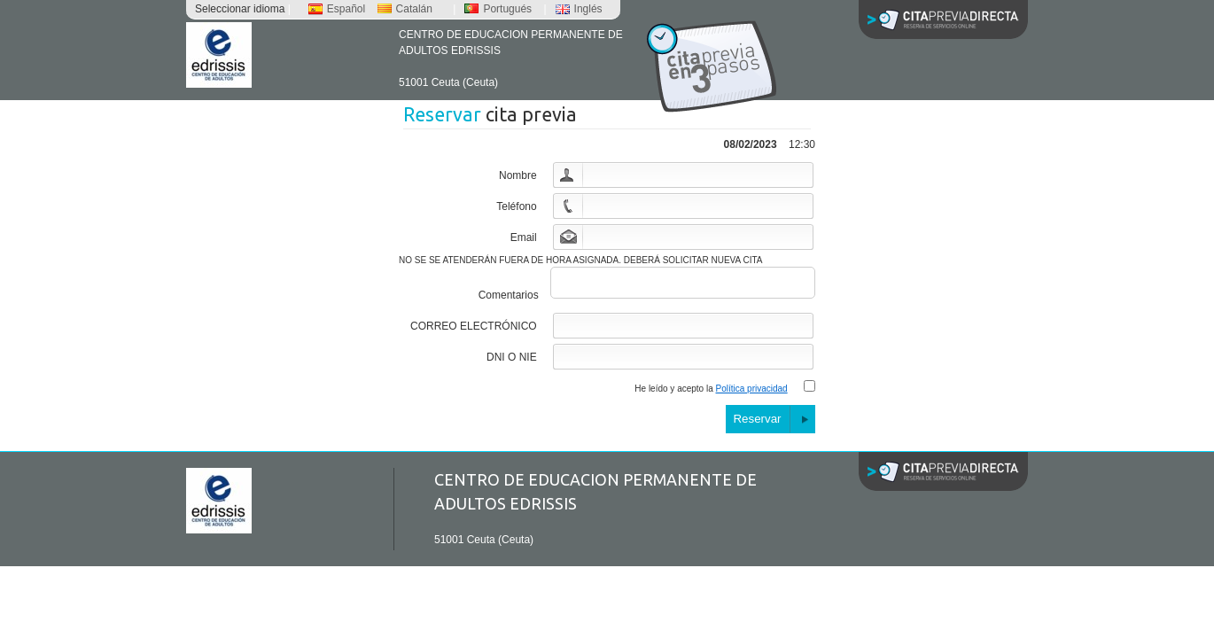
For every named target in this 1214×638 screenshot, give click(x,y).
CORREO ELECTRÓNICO (473, 331)
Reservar (757, 424)
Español (336, 9)
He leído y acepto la (710, 394)
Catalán (404, 9)
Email (523, 237)
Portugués (498, 9)
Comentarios (509, 300)
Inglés (579, 9)
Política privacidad (752, 394)
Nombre (518, 175)
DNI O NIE (511, 362)
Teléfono (516, 206)
